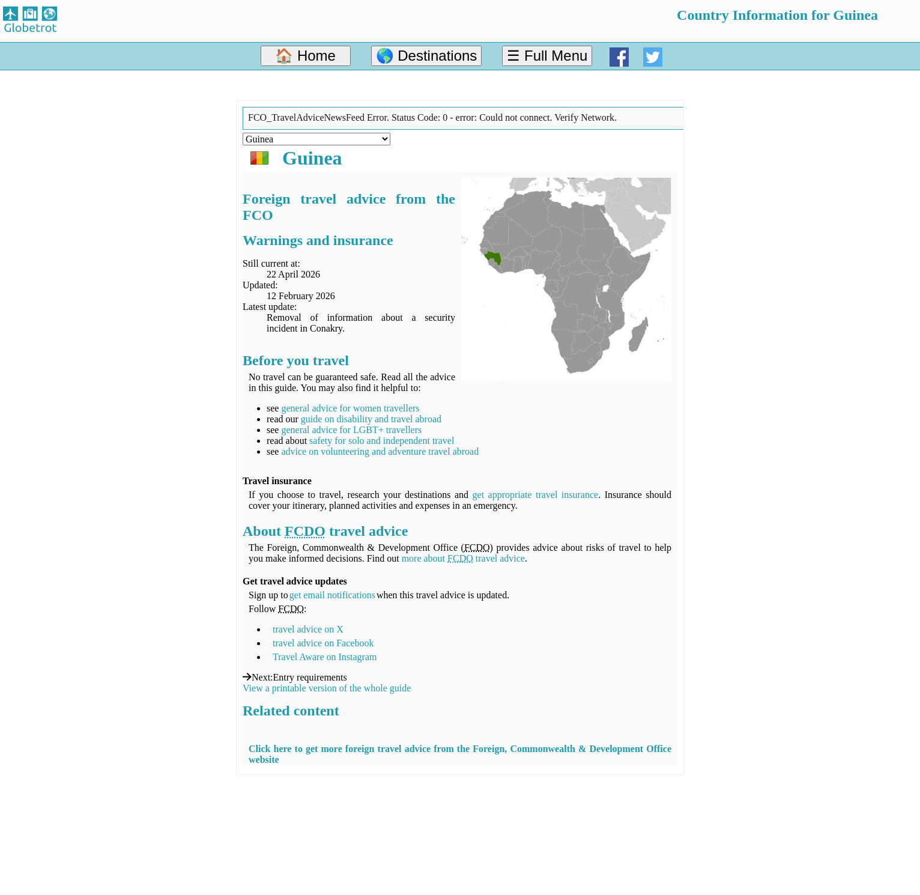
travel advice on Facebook (323, 643)
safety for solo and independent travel (381, 440)
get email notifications (332, 595)
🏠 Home (305, 55)
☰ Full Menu (547, 55)
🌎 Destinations (426, 55)
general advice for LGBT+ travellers (351, 430)
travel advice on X (308, 629)
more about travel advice (463, 558)
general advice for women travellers (350, 408)
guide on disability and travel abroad (371, 419)
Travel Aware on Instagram (325, 657)
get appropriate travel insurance (536, 495)
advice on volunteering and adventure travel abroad (380, 451)
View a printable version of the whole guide (327, 688)
